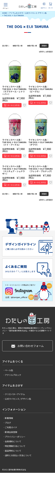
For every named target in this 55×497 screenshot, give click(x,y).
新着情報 (9, 418)
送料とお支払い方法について (18, 455)
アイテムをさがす (16, 13)
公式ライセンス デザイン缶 (36, 13)
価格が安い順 (17, 45)
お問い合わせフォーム (27, 346)
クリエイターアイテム (15, 394)
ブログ (8, 422)
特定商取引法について (15, 446)
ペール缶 (9, 370)
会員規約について (13, 441)
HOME (4, 13)
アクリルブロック (13, 374)
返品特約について (13, 450)
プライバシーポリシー (15, 436)
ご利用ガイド (11, 427)
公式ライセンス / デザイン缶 (18, 398)
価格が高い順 (32, 45)
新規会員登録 (11, 432)
